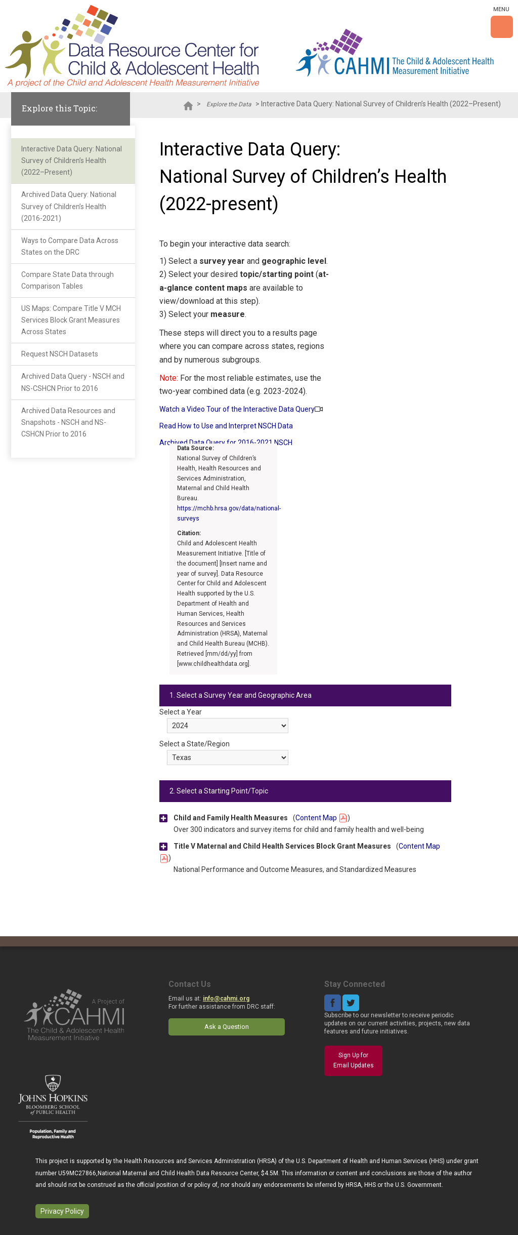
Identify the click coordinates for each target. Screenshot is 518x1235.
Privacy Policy (62, 1211)
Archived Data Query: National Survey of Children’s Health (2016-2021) (68, 206)
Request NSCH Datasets (59, 354)
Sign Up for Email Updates (353, 1060)
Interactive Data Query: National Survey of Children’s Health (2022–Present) (71, 160)
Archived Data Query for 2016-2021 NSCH (225, 443)
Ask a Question (226, 1026)
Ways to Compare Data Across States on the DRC (69, 246)
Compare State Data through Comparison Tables (67, 280)
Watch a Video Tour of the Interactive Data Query (237, 409)
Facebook (332, 1002)
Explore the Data (228, 104)
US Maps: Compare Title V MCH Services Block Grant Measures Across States (71, 320)
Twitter (350, 1002)
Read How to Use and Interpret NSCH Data (226, 426)
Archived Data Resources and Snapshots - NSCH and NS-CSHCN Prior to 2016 (68, 422)
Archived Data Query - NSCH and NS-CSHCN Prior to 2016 (72, 382)
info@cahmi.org (226, 998)
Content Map (321, 818)
